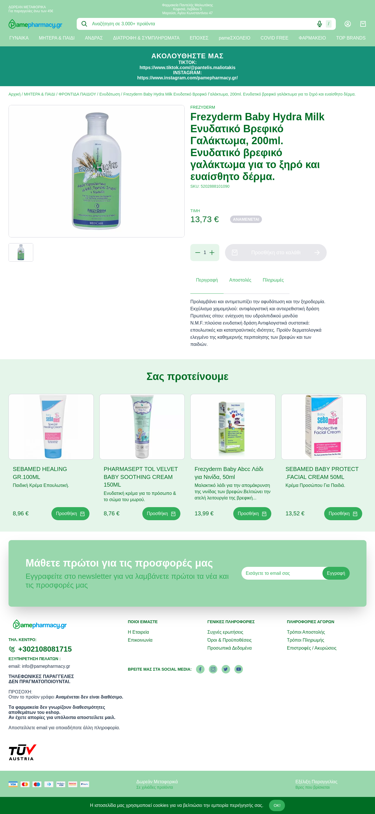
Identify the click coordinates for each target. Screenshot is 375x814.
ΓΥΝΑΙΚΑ (19, 38)
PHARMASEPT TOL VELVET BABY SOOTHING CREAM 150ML (141, 477)
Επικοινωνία (140, 640)
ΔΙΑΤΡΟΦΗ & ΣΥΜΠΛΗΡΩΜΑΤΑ (146, 38)
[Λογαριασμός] (347, 23)
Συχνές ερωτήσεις (225, 632)
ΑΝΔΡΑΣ (94, 38)
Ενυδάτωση (109, 94)
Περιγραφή (207, 280)
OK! (277, 805)
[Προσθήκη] (212, 252)
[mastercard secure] (74, 784)
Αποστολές (240, 280)
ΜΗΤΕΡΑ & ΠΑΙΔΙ (57, 38)
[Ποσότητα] (205, 253)
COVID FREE (274, 38)
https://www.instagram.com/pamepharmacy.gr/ (187, 77)
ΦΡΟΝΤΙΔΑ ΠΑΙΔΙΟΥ (77, 94)
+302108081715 (45, 649)
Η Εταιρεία (138, 632)
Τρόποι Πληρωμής (305, 640)
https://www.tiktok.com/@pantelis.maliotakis (187, 67)
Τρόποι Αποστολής (306, 632)
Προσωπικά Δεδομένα (229, 648)
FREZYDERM (202, 107)
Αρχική (15, 94)
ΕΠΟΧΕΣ (199, 38)
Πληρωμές (273, 280)
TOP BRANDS (350, 38)
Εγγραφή (336, 573)
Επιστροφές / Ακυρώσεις (311, 648)
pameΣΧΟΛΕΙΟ (234, 38)
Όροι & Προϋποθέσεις (229, 640)
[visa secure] (62, 784)
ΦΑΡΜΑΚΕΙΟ (312, 38)
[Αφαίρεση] (198, 252)
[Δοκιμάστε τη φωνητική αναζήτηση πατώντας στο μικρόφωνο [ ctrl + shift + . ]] (319, 23)
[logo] (38, 24)
